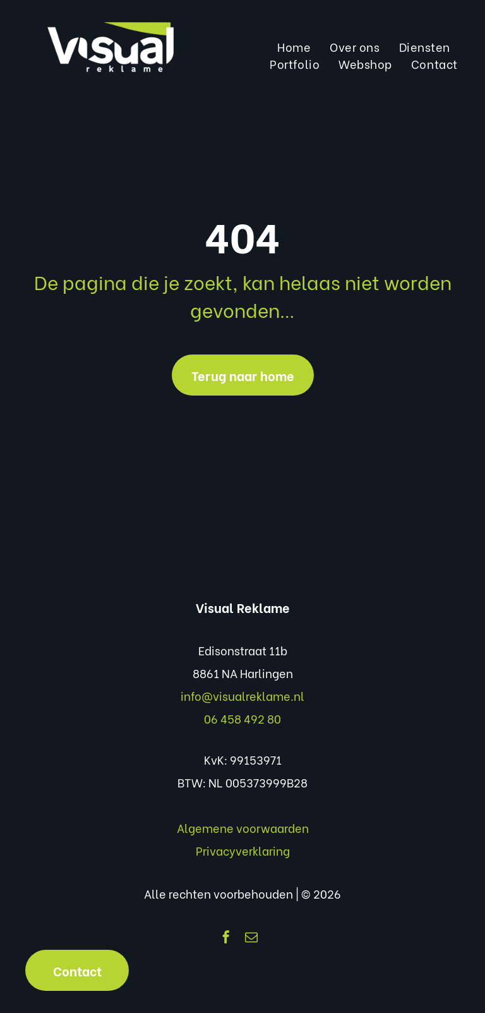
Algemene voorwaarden (243, 827)
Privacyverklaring (243, 850)
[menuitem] (294, 46)
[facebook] (226, 939)
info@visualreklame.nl (242, 695)
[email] (251, 939)
